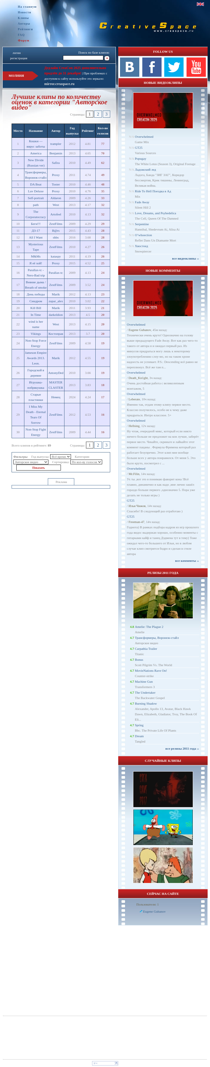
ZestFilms (55, 223)
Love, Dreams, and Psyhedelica (155, 213)
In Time (36, 314)
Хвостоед (141, 246)
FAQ (21, 34)
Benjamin (55, 153)
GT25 (139, 147)
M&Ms (35, 256)
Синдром (35, 301)
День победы (36, 294)
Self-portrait (36, 198)
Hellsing (134, 426)
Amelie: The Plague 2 (149, 626)
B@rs (55, 230)
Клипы (23, 18)
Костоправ (55, 333)
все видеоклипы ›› (185, 258)
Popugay (140, 158)
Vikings (36, 333)
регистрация (18, 58)
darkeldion (56, 314)
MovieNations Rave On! (151, 670)
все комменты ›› (187, 560)
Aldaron (55, 198)
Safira (56, 162)
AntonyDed (55, 373)
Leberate (134, 399)
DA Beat (35, 184)
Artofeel (55, 214)
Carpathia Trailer (146, 648)
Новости (24, 12)
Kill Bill (35, 308)
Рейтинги (25, 29)
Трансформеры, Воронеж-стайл (157, 637)
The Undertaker (145, 692)
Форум (23, 40)
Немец (56, 397)
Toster (56, 184)
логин (16, 53)
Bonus (139, 659)
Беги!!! (36, 223)
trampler (55, 143)
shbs (56, 237)
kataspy (56, 256)
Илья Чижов (137, 506)
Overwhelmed (144, 136)
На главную (27, 6)
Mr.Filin (134, 474)
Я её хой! (35, 263)
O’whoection (143, 235)
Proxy (56, 175)
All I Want (35, 237)
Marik (56, 294)
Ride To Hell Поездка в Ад (153, 191)
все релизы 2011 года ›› (182, 748)
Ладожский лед (145, 169)
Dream (139, 736)
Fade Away (142, 202)
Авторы (24, 23)
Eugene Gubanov (140, 330)
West (56, 205)
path (36, 205)
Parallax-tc (56, 272)
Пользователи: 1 (147, 904)
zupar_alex (56, 301)
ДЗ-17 (35, 230)
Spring (139, 725)
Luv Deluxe (35, 191)
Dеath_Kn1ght (138, 378)
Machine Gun (144, 681)
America (35, 153)
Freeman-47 (136, 522)
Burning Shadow (146, 703)
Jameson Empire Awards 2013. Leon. (36, 358)
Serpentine (142, 224)
